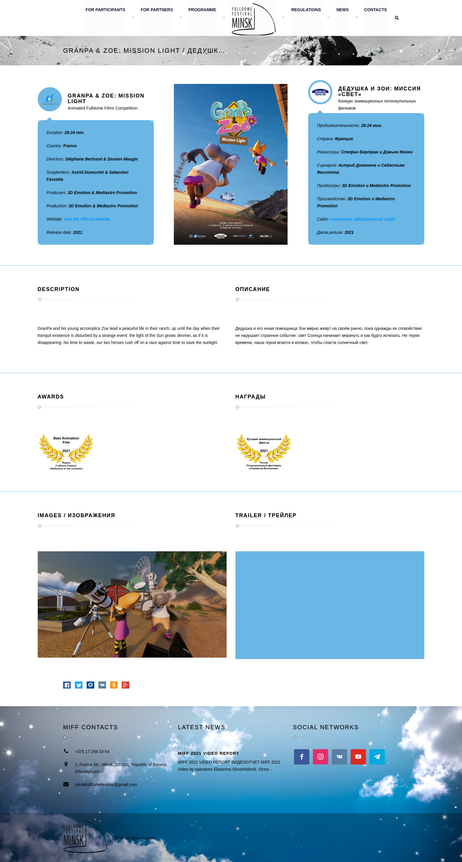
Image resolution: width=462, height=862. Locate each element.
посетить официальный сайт (362, 219)
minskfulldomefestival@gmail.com (106, 784)
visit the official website (87, 219)
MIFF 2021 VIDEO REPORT (208, 753)
